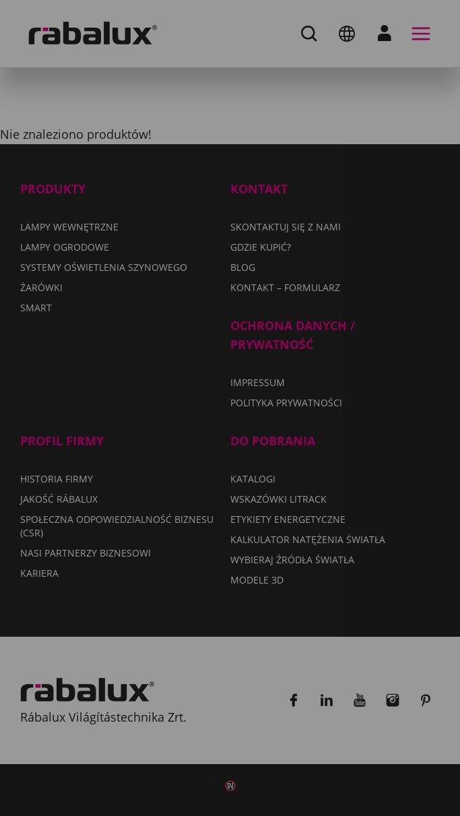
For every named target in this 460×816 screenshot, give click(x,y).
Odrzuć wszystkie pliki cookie (175, 510)
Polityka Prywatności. (177, 436)
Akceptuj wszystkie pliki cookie (179, 544)
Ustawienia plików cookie (164, 475)
